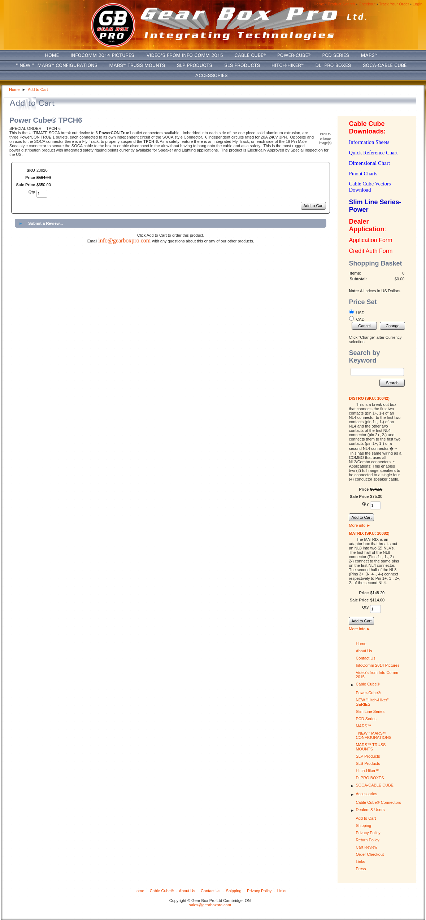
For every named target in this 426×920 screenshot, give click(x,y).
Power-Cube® (368, 693)
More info (359, 525)
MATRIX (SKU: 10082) (369, 533)
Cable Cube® (367, 684)
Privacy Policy (368, 833)
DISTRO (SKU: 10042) (369, 398)
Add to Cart (38, 89)
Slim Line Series (370, 711)
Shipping (363, 825)
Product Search (341, 4)
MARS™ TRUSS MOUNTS (371, 746)
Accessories (366, 794)
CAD (360, 319)
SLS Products (368, 763)
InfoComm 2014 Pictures (377, 665)
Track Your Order (394, 4)
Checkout (367, 4)
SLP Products (368, 756)
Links (360, 861)
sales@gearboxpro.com (210, 905)
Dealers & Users (370, 809)
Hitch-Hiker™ (367, 770)
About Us (364, 651)
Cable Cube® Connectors (378, 802)
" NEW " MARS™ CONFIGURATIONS (373, 735)
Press (361, 869)
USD (360, 313)
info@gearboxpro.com (124, 240)
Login (417, 4)
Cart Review (366, 847)
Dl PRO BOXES (370, 778)
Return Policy (367, 840)
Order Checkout (370, 854)
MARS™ (363, 726)
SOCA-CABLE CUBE (375, 785)
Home (318, 4)
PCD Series (366, 719)
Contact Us (365, 658)
